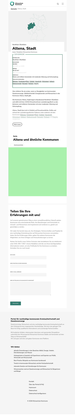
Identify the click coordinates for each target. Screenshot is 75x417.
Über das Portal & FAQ (36, 387)
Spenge (56, 117)
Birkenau (23, 115)
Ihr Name (12, 254)
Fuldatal (42, 115)
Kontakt (31, 384)
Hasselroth (49, 115)
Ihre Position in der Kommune (18, 263)
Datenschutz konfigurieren (37, 396)
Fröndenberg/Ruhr (33, 115)
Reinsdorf (41, 117)
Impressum (32, 390)
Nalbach (23, 117)
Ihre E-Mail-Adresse (15, 271)
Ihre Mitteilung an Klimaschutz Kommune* (22, 280)
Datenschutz (33, 393)
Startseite (14, 9)
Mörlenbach (16, 117)
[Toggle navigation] (62, 4)
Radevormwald (32, 117)
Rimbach (47, 117)
